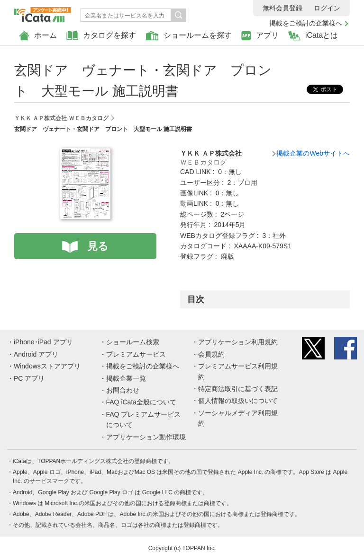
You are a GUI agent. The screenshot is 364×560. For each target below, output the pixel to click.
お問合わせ (122, 390)
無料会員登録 (282, 8)
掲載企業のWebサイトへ (313, 153)
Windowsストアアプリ (47, 366)
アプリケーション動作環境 (146, 437)
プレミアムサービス (136, 354)
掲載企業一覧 (126, 378)
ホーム (38, 36)
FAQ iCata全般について (141, 402)
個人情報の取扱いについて (238, 400)
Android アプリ (36, 354)
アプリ (260, 36)
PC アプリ (29, 378)
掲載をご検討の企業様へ (305, 23)
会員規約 (211, 354)
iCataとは (313, 36)
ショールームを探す (189, 36)
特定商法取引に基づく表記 (238, 389)
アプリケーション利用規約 (238, 342)
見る (98, 246)
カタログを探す (101, 36)
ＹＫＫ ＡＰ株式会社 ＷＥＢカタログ (61, 118)
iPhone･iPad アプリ (43, 342)
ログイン (327, 8)
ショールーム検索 (132, 342)
